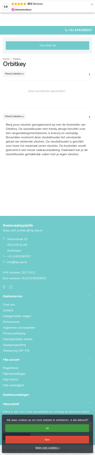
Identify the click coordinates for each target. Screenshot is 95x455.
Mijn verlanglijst (13, 385)
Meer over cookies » (47, 447)
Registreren (11, 368)
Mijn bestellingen (14, 374)
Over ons (9, 305)
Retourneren (11, 322)
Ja (47, 428)
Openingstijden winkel (17, 339)
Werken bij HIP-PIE (16, 351)
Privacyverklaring (14, 333)
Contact (8, 310)
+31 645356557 (80, 30)
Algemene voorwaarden (19, 328)
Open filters (47, 45)
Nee (47, 439)
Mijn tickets (10, 379)
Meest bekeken (14, 73)
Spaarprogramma (14, 345)
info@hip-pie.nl (17, 262)
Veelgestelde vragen (17, 316)
